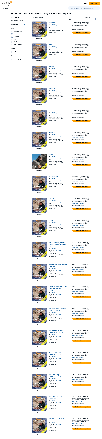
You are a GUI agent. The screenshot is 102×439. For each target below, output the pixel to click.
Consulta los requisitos (77, 27)
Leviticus (52, 133)
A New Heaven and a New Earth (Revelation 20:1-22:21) (58, 289)
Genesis (51, 155)
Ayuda (85, 3)
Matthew (52, 89)
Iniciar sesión (94, 3)
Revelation (52, 67)
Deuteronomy (53, 22)
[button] (20, 28)
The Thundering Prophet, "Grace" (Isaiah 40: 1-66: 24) (57, 245)
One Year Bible (54, 177)
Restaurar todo (26, 25)
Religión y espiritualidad (17, 20)
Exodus (51, 199)
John (50, 111)
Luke (50, 44)
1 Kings (51, 221)
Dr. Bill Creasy (53, 24)
